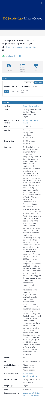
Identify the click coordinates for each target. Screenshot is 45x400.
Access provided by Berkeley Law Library (30, 357)
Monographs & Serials (31, 376)
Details (6, 85)
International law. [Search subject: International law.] (11, 388)
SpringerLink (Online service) (34, 47)
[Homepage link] (22, 18)
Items (5, 78)
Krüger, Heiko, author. (14, 47)
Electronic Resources (31, 378)
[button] (9, 66)
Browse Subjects (10, 384)
